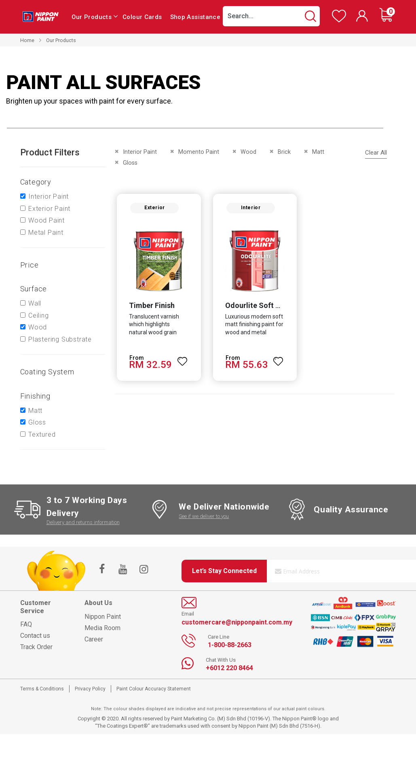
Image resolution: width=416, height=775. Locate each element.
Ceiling (38, 315)
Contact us (35, 635)
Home (27, 40)
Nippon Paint (102, 616)
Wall (34, 303)
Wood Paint (46, 220)
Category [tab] (35, 182)
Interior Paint (48, 196)
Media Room (102, 628)
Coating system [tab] (47, 371)
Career (93, 639)
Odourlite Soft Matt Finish (269, 306)
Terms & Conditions (42, 689)
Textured (41, 434)
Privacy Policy (90, 689)
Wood (37, 327)
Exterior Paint (49, 208)
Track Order (36, 647)
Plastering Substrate (60, 339)
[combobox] (271, 16)
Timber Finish (151, 306)
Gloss (37, 422)
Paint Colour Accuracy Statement (153, 689)
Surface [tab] (33, 289)
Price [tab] (29, 265)
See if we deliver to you (204, 516)
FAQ (26, 624)
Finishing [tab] (35, 396)
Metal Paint (45, 232)
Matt (35, 410)
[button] (181, 358)
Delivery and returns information (83, 522)
